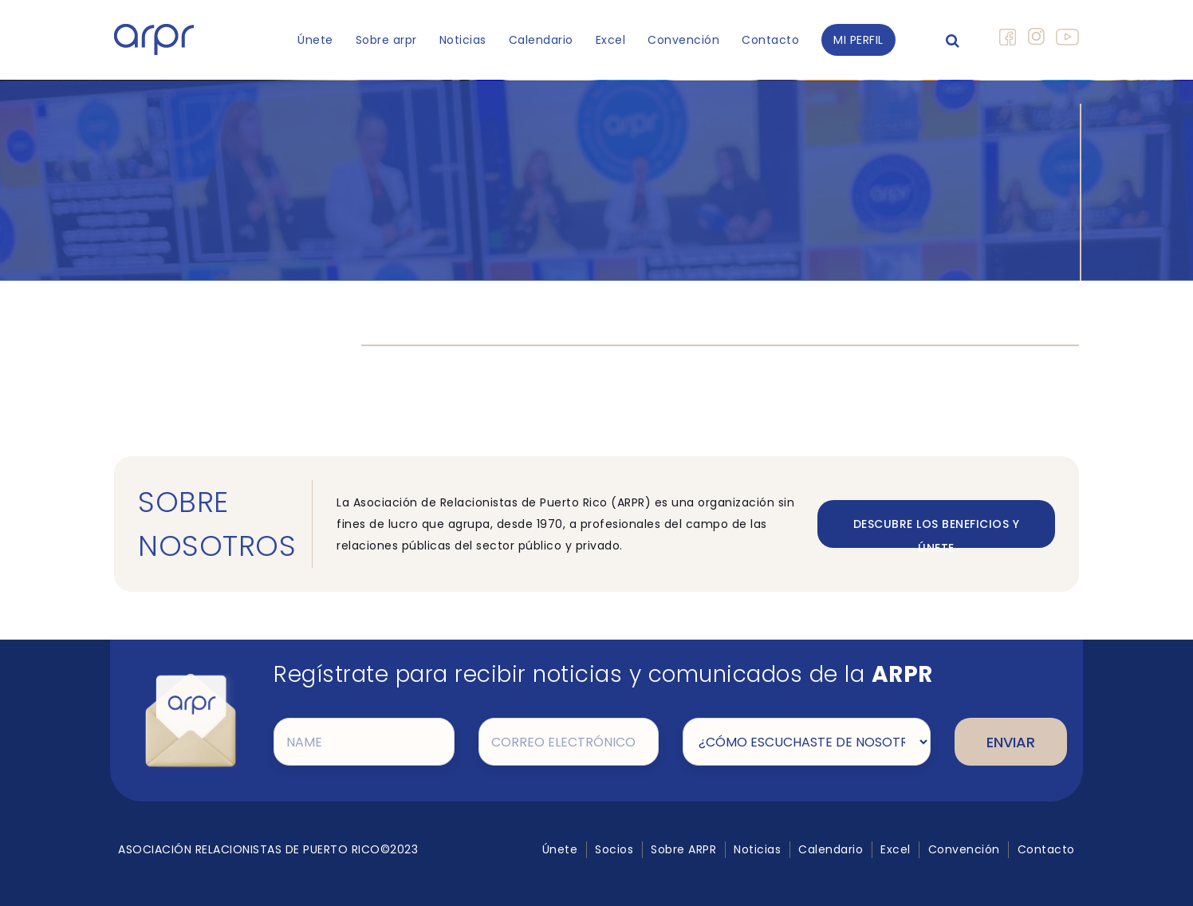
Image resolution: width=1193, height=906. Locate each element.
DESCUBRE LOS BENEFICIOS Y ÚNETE (936, 532)
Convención (683, 40)
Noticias (462, 40)
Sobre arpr (386, 40)
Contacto (770, 40)
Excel (611, 40)
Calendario (541, 40)
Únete (315, 40)
